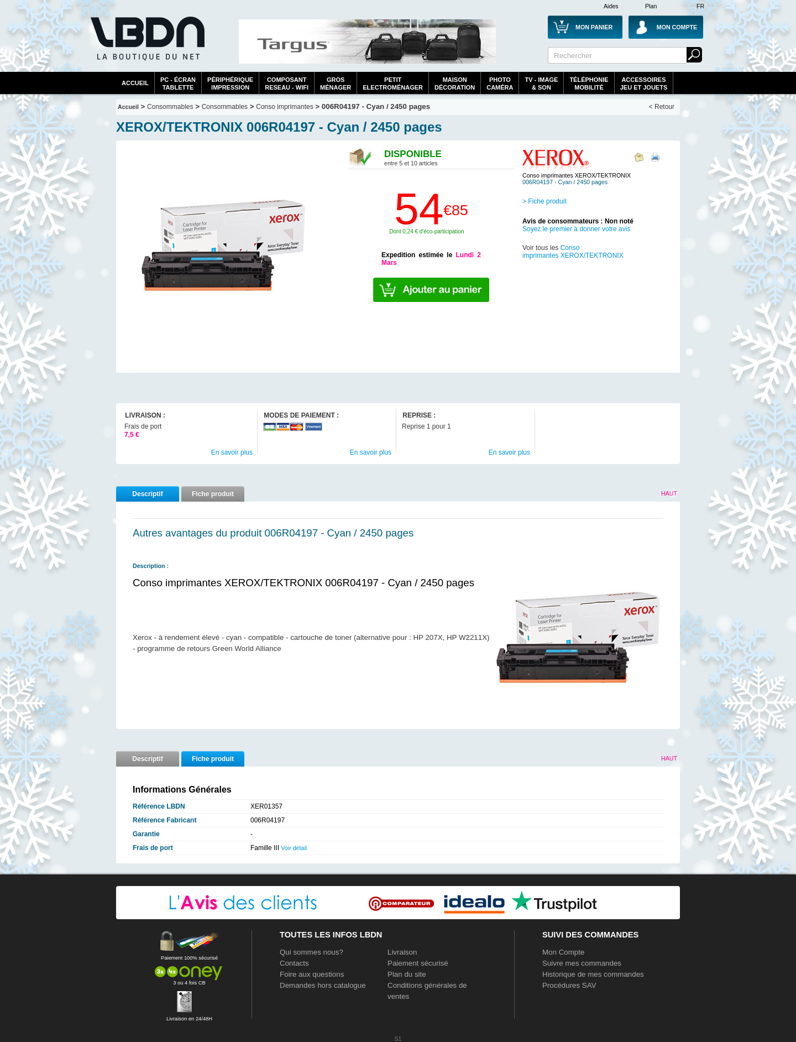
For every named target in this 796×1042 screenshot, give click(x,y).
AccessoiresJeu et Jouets (644, 83)
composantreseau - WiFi (286, 83)
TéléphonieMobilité (588, 83)
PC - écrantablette (178, 83)
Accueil (135, 83)
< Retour (661, 107)
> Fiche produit (544, 201)
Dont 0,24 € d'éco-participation (426, 231)
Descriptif (147, 494)
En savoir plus (232, 452)
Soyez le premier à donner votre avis (576, 229)
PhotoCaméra (499, 83)
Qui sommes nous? (311, 952)
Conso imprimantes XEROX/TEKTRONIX (573, 251)
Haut (669, 493)
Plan (651, 6)
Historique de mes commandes (593, 974)
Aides (611, 6)
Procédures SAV (569, 985)
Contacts (294, 963)
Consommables (225, 107)
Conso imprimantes (284, 107)
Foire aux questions (312, 974)
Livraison (402, 952)
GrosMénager (335, 83)
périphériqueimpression (230, 83)
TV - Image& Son (541, 83)
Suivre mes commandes (581, 963)
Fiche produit (213, 494)
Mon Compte (563, 952)
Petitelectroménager (393, 83)
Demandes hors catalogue (323, 985)
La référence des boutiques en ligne (146, 45)
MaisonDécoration (454, 83)
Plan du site (406, 974)
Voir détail (294, 848)
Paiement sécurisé (417, 963)
